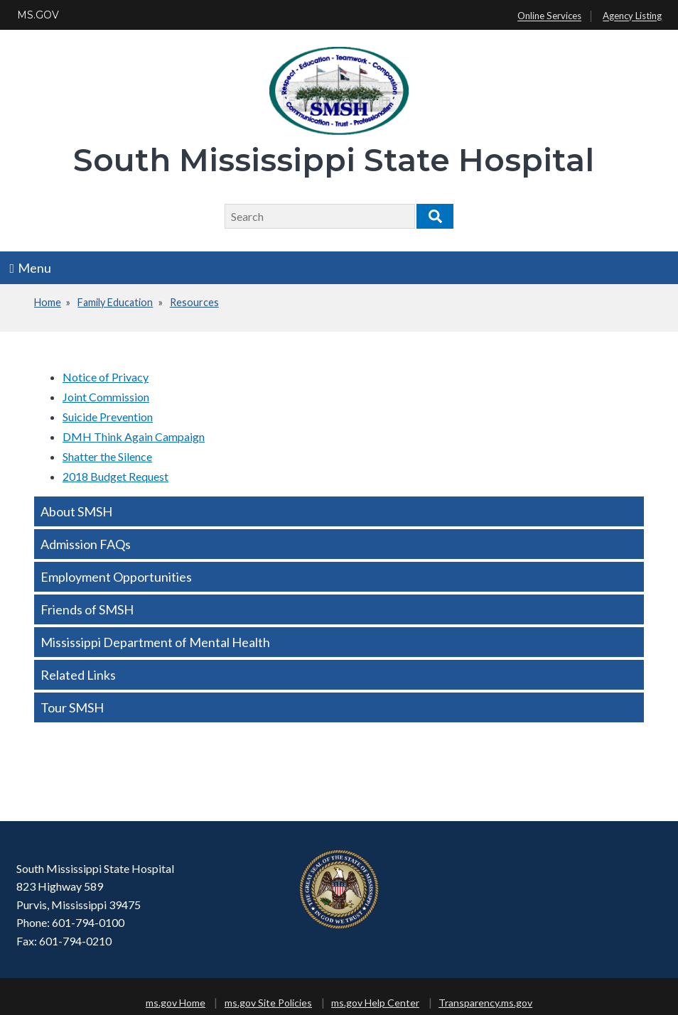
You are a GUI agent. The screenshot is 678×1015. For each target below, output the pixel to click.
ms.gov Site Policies (268, 1003)
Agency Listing (632, 16)
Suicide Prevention (108, 416)
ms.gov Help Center (375, 1003)
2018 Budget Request (115, 476)
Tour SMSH (72, 707)
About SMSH (76, 511)
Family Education (115, 302)
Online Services (549, 16)
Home (47, 302)
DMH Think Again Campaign (134, 436)
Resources (194, 302)
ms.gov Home (175, 1003)
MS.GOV (38, 15)
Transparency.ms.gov (485, 1003)
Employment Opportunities (116, 577)
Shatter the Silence (107, 456)
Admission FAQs (86, 544)
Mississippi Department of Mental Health (155, 642)
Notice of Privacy (106, 377)
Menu (31, 268)
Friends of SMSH (87, 609)
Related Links (78, 675)
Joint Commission (106, 396)
